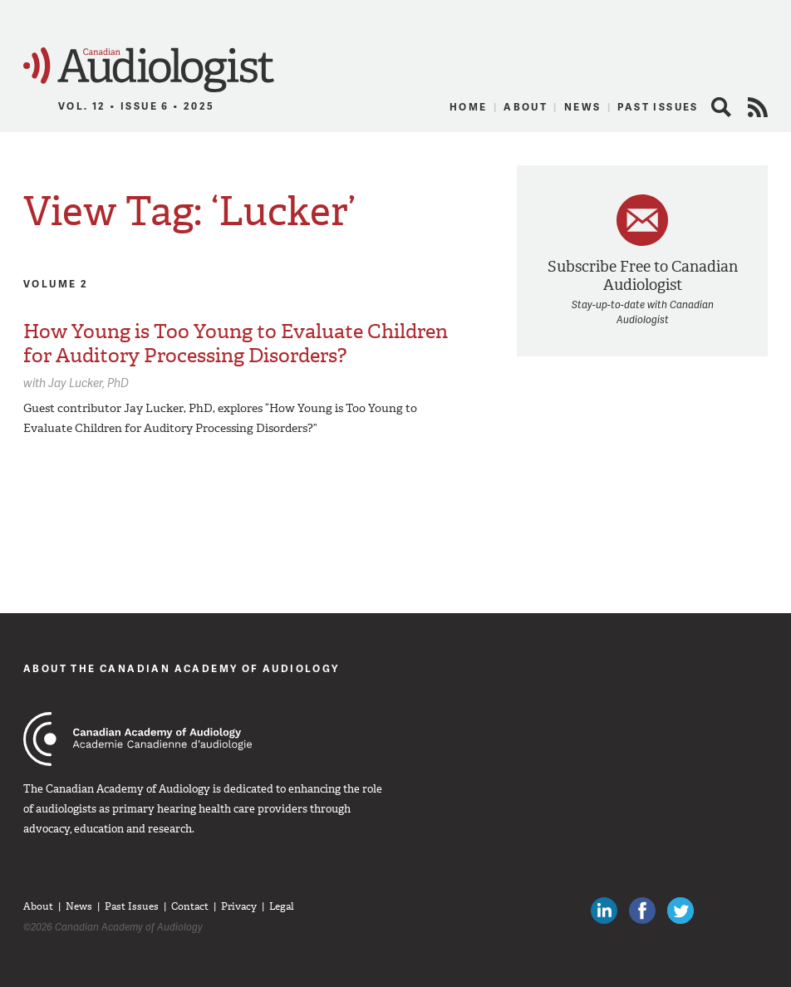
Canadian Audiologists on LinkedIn (604, 910)
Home (469, 107)
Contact (190, 906)
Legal (281, 906)
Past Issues (657, 107)
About (526, 107)
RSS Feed (758, 107)
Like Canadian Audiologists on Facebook (642, 910)
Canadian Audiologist (148, 70)
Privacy (239, 906)
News (583, 107)
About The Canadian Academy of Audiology (181, 668)
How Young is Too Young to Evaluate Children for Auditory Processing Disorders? (235, 343)
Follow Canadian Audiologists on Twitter (680, 910)
